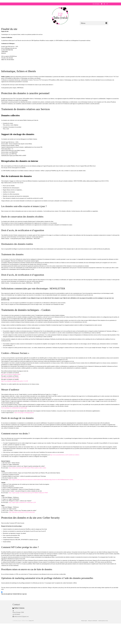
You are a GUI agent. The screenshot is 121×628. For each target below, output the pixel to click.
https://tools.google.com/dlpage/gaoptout (24, 412)
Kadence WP (31, 620)
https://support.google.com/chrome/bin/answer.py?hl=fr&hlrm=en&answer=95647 (28, 492)
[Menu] (94, 23)
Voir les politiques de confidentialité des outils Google (14, 408)
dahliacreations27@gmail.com (21, 616)
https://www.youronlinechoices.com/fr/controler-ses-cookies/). (64, 454)
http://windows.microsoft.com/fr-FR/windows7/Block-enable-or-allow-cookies (27, 467)
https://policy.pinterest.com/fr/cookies (10, 377)
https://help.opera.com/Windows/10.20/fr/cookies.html (22, 512)
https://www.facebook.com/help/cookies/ (11, 374)
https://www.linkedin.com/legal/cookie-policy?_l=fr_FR (14, 381)
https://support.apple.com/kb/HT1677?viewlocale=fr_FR (22, 502)
